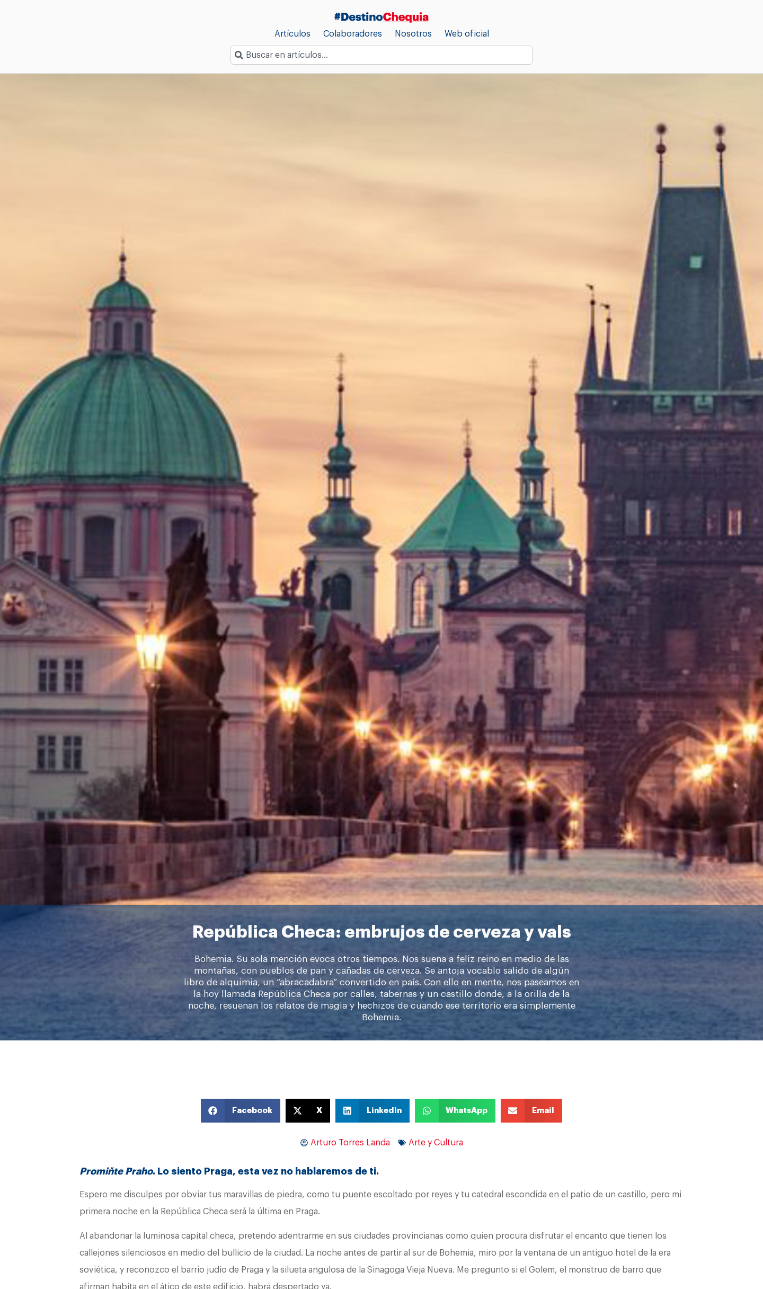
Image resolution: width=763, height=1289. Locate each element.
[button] (240, 1111)
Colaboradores (352, 34)
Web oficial (467, 34)
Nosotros (413, 34)
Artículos (292, 34)
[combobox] (381, 55)
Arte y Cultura (436, 1142)
